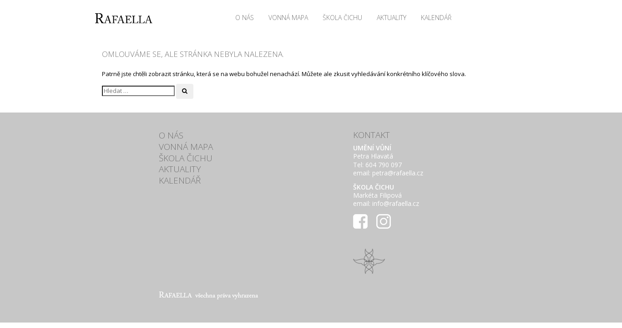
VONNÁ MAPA (288, 18)
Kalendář (436, 18)
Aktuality (391, 18)
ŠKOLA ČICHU (342, 18)
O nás (244, 18)
